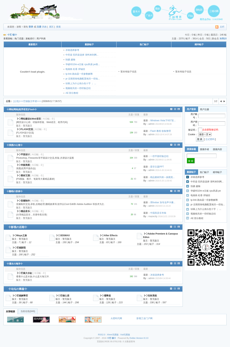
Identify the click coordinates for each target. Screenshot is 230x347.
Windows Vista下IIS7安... (163, 120)
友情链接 (10, 311)
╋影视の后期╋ (17, 227)
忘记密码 (210, 139)
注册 (39, 26)
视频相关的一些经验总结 (78, 88)
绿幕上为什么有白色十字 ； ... (80, 83)
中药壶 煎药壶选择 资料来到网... (81, 54)
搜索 (58, 26)
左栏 (222, 26)
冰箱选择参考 (72, 50)
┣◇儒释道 (105, 295)
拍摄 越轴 (70, 59)
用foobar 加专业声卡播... (162, 202)
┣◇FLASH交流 (24, 129)
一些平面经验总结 (159, 156)
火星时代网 (116, 318)
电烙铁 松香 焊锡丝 (75, 69)
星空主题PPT (157, 166)
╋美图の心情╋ (15, 145)
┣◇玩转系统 (150, 295)
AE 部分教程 (71, 93)
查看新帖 (8, 38)
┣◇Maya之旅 (19, 235)
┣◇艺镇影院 (19, 247)
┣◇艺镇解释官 (20, 295)
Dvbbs (133, 338)
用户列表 (41, 38)
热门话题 (19, 38)
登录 (31, 26)
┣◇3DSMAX (63, 235)
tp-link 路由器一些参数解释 (79, 74)
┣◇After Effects (108, 235)
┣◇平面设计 (23, 154)
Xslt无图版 (125, 334)
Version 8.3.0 (142, 338)
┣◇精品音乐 (23, 211)
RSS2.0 (101, 334)
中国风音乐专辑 (158, 213)
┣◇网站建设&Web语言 (28, 118)
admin (151, 124)
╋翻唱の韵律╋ (15, 191)
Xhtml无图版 (113, 334)
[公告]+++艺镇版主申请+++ (27, 101)
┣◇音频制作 (23, 200)
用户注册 (204, 109)
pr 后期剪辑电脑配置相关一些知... (82, 78)
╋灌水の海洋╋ (15, 263)
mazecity (152, 216)
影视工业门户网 (145, 318)
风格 (44, 26)
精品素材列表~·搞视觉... (162, 177)
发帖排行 (30, 38)
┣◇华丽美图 (23, 165)
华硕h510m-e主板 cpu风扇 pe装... (82, 64)
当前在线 (28, 311)
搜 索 (190, 161)
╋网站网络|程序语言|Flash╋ (22, 109)
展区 (51, 26)
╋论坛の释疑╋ (17, 288)
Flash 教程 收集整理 (160, 131)
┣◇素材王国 (23, 175)
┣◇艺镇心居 (62, 295)
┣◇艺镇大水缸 (24, 273)
